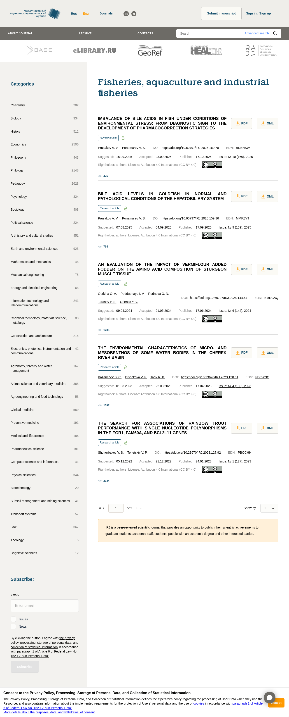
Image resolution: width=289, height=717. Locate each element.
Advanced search (257, 33)
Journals (106, 13)
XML (267, 123)
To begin (100, 508)
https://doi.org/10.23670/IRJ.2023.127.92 (192, 452)
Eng (86, 13)
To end (140, 508)
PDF (241, 123)
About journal (20, 33)
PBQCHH (244, 452)
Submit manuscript (221, 13)
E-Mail (15, 594)
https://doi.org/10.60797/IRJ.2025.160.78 (190, 148)
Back (103, 508)
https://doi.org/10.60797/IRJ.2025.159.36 (190, 218)
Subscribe (25, 667)
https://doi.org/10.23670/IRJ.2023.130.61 (209, 377)
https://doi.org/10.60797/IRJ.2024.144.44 (218, 298)
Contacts (145, 33)
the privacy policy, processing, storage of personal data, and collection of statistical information (44, 642)
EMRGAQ (271, 298)
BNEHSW (243, 148)
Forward (137, 508)
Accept (276, 703)
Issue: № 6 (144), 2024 (235, 310)
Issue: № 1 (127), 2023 (235, 461)
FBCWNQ (262, 377)
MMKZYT (242, 218)
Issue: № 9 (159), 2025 (235, 227)
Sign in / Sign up (258, 13)
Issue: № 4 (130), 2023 (235, 386)
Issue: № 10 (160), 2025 (236, 157)
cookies (198, 703)
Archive (85, 33)
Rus (74, 13)
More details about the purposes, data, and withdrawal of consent (49, 712)
